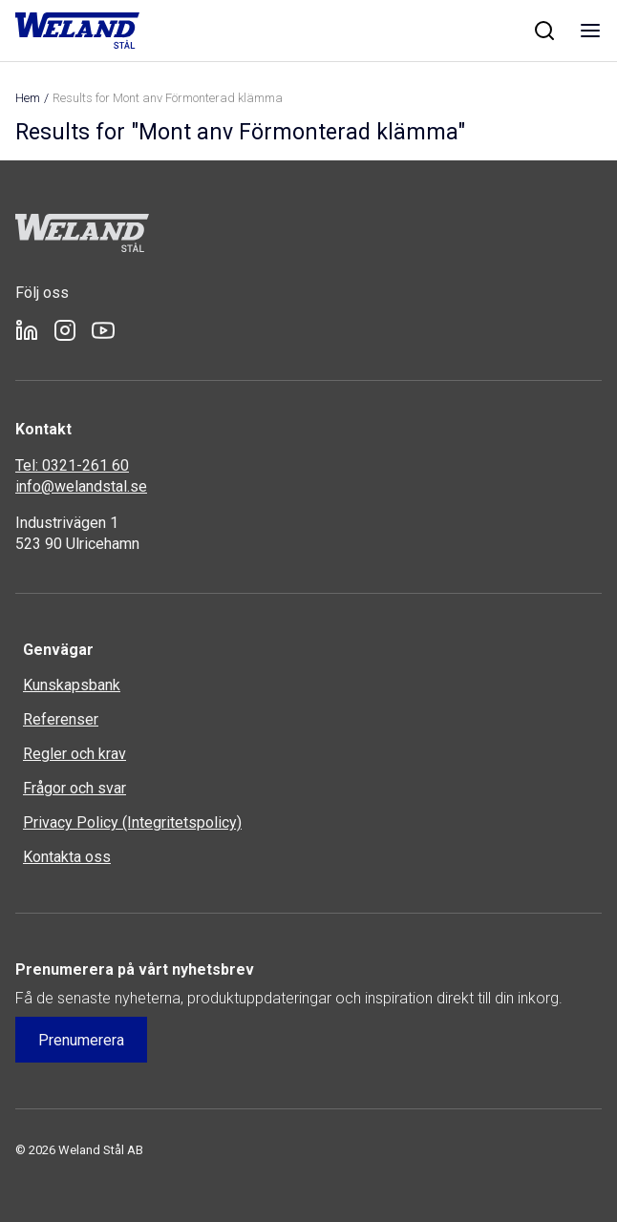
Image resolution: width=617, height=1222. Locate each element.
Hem (27, 98)
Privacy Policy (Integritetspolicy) (132, 822)
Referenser (60, 719)
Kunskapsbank (71, 685)
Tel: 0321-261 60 (72, 465)
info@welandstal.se (81, 486)
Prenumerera (81, 1040)
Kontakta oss (67, 857)
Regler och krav (74, 754)
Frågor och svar (74, 788)
